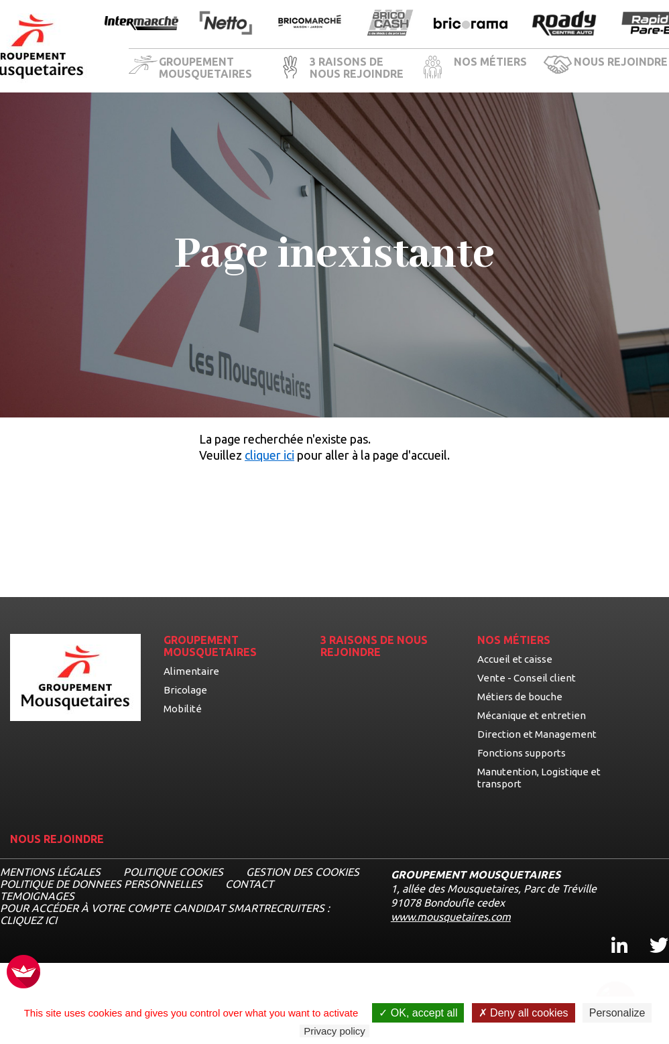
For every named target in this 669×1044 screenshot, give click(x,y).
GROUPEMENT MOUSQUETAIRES (205, 68)
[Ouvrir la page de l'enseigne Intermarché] (141, 24)
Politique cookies (173, 872)
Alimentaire (191, 671)
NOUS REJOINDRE (621, 62)
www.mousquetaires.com (451, 917)
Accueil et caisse (514, 659)
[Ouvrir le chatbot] (616, 994)
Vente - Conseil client (526, 677)
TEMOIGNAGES (37, 896)
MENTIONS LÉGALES (50, 872)
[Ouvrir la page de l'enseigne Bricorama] (471, 24)
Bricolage (185, 690)
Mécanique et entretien (531, 715)
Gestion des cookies (302, 872)
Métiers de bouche (519, 696)
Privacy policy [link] (334, 1031)
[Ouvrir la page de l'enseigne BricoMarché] (310, 24)
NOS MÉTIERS (490, 62)
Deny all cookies (523, 1013)
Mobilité (183, 708)
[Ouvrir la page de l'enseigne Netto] (225, 23)
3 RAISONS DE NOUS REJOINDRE (357, 68)
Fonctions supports (521, 753)
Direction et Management (537, 734)
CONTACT (249, 884)
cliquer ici (269, 455)
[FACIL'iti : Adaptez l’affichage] (23, 972)
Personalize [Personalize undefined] (617, 1013)
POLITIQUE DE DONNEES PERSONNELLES (101, 884)
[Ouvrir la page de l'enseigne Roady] (564, 24)
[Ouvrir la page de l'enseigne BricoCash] (390, 23)
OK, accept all (418, 1013)
